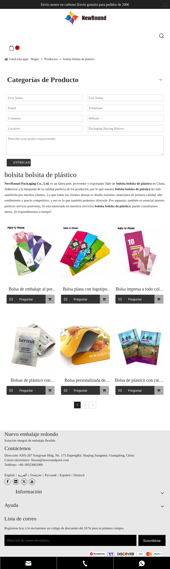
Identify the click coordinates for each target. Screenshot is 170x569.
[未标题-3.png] (125, 554)
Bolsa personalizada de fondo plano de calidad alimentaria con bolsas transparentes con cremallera (84, 381)
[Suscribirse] (152, 540)
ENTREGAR (21, 162)
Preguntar (20, 299)
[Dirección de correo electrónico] (70, 540)
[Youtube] (32, 481)
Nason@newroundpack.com (50, 460)
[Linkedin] (16, 481)
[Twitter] (24, 481)
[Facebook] (7, 481)
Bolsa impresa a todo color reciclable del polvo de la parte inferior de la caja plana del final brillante (139, 289)
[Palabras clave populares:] (162, 36)
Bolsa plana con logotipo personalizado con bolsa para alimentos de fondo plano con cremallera (85, 289)
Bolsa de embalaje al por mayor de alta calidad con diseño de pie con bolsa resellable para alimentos (30, 289)
